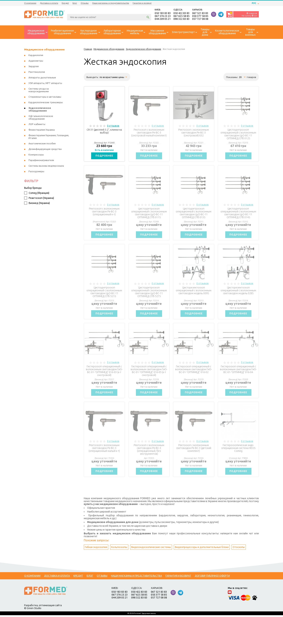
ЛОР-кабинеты (37, 124)
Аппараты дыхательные (42, 78)
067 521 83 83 (200, 13)
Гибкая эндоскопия (96, 548)
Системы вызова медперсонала (46, 166)
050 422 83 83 (181, 13)
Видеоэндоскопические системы (151, 548)
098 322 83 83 (181, 19)
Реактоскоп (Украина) (39, 198)
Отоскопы (239, 548)
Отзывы (85, 3)
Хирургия (34, 66)
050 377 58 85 (200, 16)
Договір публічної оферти (212, 577)
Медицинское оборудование (44, 49)
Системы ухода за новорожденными (39, 90)
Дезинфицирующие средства (45, 149)
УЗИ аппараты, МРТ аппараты (45, 83)
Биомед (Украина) (37, 203)
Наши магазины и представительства (110, 3)
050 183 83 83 (163, 13)
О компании (30, 3)
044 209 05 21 (163, 19)
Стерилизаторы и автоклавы (45, 97)
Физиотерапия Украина (42, 130)
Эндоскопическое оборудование (40, 109)
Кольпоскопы (119, 548)
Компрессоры (36, 155)
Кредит (65, 3)
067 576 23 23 (163, 16)
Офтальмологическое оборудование (41, 117)
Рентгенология (37, 72)
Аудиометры (36, 61)
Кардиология (36, 55)
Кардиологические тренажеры (46, 102)
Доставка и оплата (49, 3)
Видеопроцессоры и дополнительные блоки (202, 548)
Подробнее (104, 156)
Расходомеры (36, 171)
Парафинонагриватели (41, 160)
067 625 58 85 (181, 16)
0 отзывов (113, 126)
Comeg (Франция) (36, 193)
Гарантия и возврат (142, 3)
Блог (75, 3)
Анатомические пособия (42, 143)
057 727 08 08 (200, 19)
